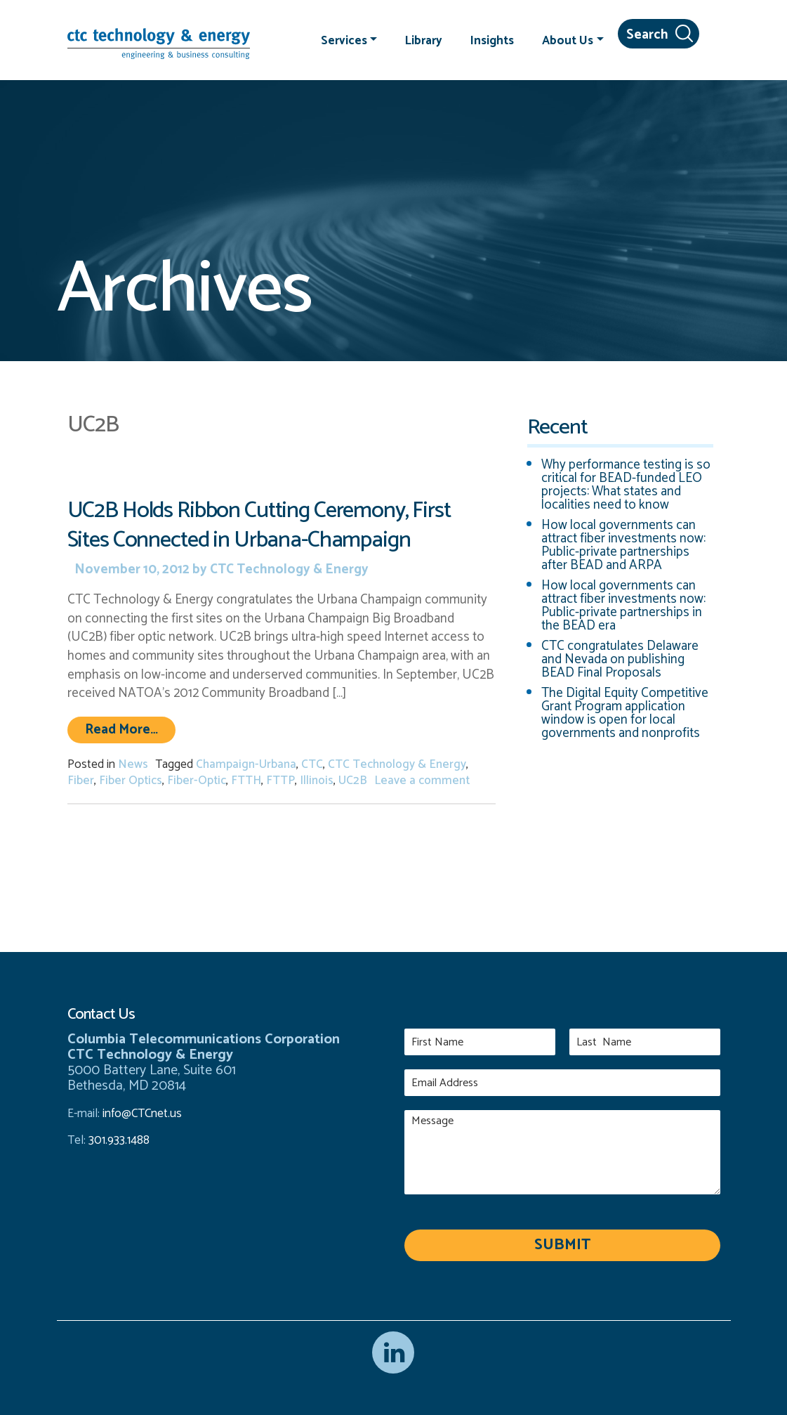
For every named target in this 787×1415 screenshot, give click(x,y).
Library (423, 40)
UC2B (352, 780)
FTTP (280, 780)
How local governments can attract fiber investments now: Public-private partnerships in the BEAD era (623, 606)
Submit (562, 1245)
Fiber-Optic (196, 780)
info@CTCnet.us (142, 1113)
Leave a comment (422, 780)
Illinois (316, 780)
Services (344, 40)
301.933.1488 (118, 1140)
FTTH (246, 780)
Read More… (130, 729)
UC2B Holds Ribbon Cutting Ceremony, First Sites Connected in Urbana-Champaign (259, 525)
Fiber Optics (130, 780)
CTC (312, 764)
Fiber (80, 780)
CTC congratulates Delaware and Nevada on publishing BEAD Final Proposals (620, 659)
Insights (492, 40)
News (133, 764)
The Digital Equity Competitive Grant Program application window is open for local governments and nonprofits (624, 713)
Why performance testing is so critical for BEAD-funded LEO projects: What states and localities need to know (625, 485)
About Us (567, 40)
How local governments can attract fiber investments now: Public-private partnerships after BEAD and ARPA (623, 545)
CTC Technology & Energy (288, 569)
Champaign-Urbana (246, 764)
